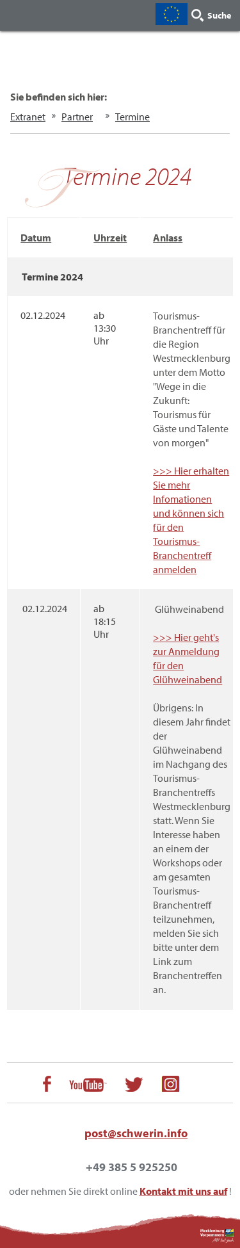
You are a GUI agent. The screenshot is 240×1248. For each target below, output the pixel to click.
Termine (132, 116)
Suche (219, 15)
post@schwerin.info (136, 1133)
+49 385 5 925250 (131, 1167)
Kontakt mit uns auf (183, 1191)
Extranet (27, 116)
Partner (77, 116)
